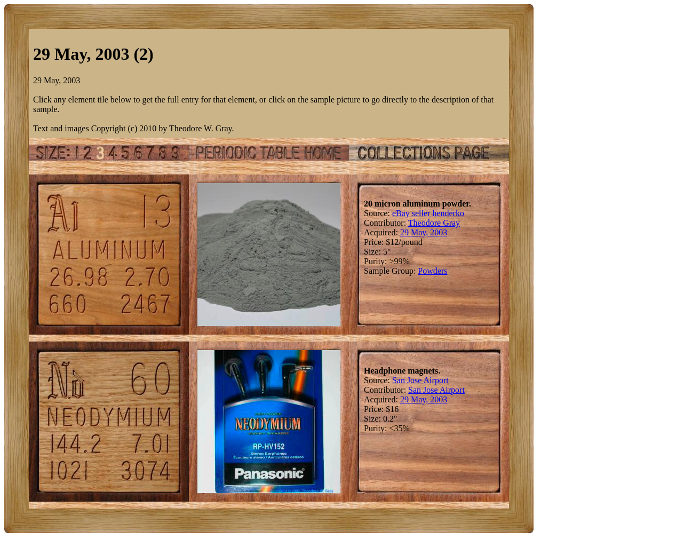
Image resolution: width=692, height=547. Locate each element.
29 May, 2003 (423, 232)
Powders (432, 270)
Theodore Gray (434, 222)
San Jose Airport (420, 380)
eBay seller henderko (428, 213)
